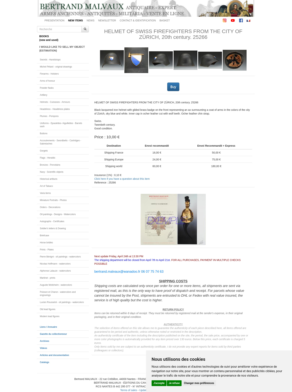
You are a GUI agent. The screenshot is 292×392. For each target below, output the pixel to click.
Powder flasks (47, 88)
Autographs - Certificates (52, 221)
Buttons (43, 133)
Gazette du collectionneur (53, 334)
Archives (44, 341)
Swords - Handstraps (50, 59)
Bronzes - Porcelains (50, 165)
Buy (173, 87)
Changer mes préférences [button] (199, 383)
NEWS (90, 20)
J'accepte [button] (159, 383)
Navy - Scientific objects (51, 172)
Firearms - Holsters (49, 73)
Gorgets (44, 150)
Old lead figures (47, 309)
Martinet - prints (47, 278)
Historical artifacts (48, 179)
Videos (43, 348)
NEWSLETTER (107, 20)
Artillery (43, 95)
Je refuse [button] (174, 383)
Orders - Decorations (50, 207)
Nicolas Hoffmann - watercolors (55, 263)
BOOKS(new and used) (48, 38)
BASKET (165, 20)
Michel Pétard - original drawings (56, 66)
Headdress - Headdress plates (55, 109)
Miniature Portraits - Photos (53, 200)
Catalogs (44, 362)
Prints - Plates (47, 249)
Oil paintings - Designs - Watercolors (58, 214)
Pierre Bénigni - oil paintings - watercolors (60, 256)
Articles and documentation (54, 355)
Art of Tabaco (46, 186)
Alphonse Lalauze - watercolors (55, 271)
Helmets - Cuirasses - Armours (55, 102)
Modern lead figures (49, 316)
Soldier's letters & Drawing (53, 228)
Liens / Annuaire (48, 327)
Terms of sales (128, 390)
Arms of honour (47, 81)
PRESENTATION (54, 20)
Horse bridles (46, 242)
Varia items (45, 193)
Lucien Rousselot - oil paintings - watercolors (62, 302)
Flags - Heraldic (47, 158)
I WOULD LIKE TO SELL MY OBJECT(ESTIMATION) (62, 48)
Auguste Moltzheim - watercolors (56, 285)
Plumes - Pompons (49, 116)
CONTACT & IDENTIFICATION (138, 20)
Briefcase (44, 235)
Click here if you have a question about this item (122, 178)
